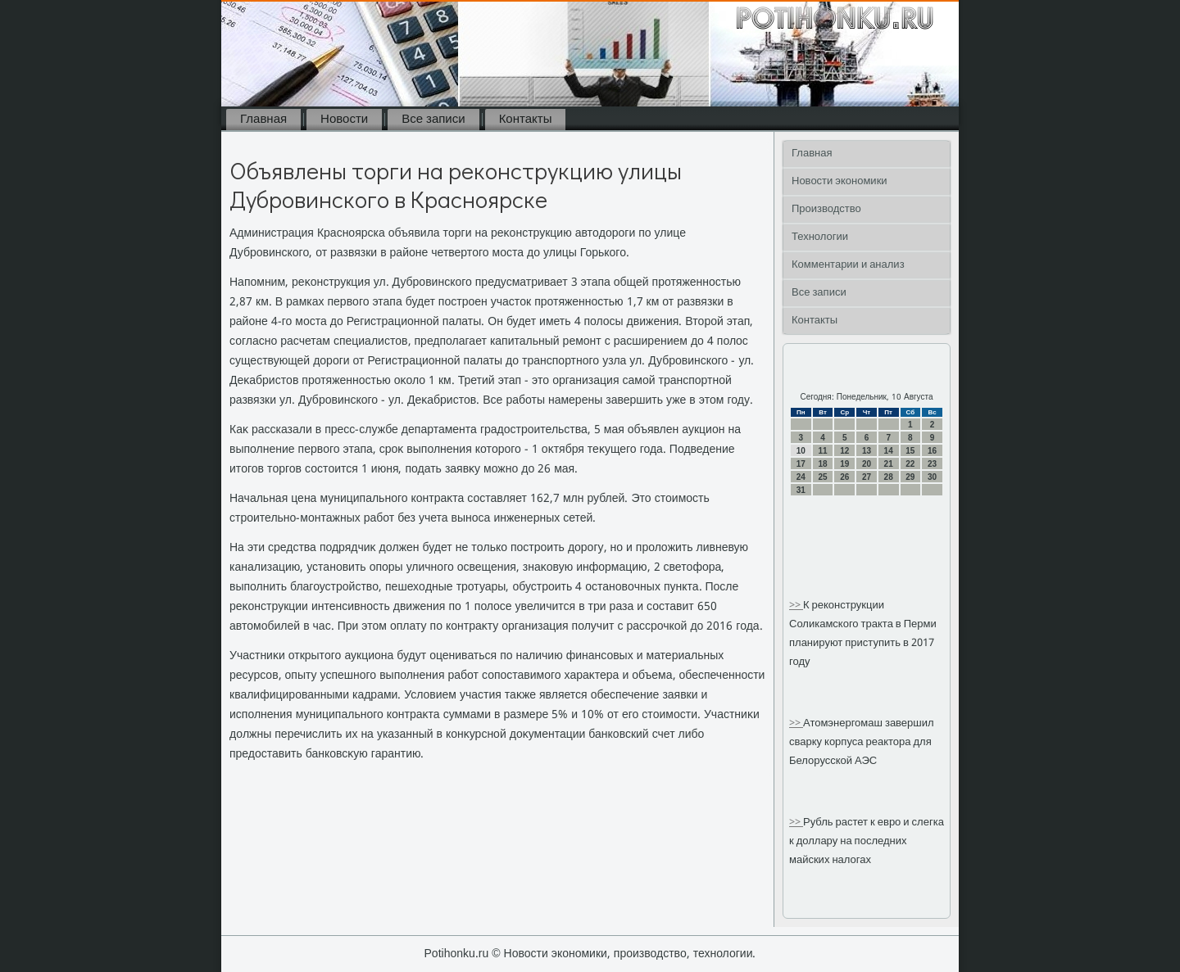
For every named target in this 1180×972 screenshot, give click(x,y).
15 (909, 450)
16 (932, 450)
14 (888, 450)
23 (932, 463)
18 (822, 463)
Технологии (820, 237)
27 (866, 476)
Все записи (433, 119)
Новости (344, 119)
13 (866, 450)
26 (844, 476)
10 (801, 450)
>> (796, 605)
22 (909, 463)
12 (844, 450)
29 (909, 476)
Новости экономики (839, 181)
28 (888, 476)
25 (822, 476)
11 (822, 450)
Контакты (525, 119)
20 (866, 463)
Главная (263, 119)
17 (801, 463)
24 (801, 476)
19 (844, 463)
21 (888, 463)
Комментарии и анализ (848, 264)
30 (932, 476)
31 (801, 490)
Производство (826, 209)
